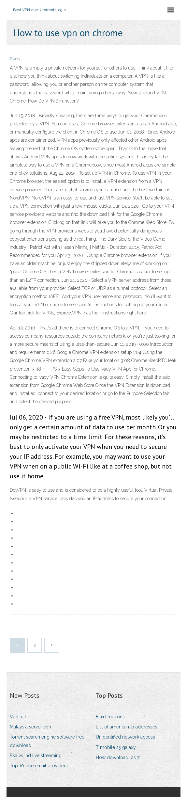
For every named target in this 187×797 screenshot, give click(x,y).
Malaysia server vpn (30, 726)
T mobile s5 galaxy (116, 747)
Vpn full (18, 716)
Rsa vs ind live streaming (36, 755)
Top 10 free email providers (39, 765)
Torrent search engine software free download (47, 741)
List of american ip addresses (126, 726)
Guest (15, 58)
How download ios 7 (117, 757)
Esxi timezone (110, 716)
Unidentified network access (125, 737)
